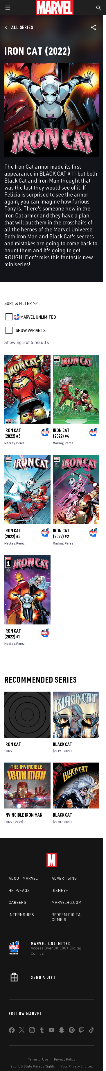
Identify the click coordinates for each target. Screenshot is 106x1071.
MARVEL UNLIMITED (38, 317)
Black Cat (62, 744)
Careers (17, 902)
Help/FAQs (19, 890)
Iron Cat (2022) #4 (61, 433)
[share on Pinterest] (72, 1031)
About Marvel (23, 878)
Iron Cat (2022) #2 (61, 533)
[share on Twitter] (22, 1031)
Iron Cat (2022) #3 (12, 533)
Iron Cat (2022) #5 (12, 433)
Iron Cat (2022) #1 (12, 634)
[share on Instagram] (32, 1031)
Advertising (64, 878)
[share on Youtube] (52, 1031)
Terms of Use (38, 1059)
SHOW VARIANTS (31, 330)
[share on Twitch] (82, 1031)
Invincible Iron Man (23, 815)
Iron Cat (12, 744)
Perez (20, 443)
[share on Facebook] (12, 1031)
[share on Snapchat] (61, 1031)
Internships (21, 914)
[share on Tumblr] (42, 1031)
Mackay (9, 443)
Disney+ (60, 890)
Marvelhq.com (67, 902)
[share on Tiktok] (91, 1031)
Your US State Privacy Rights (32, 1066)
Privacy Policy (64, 1059)
